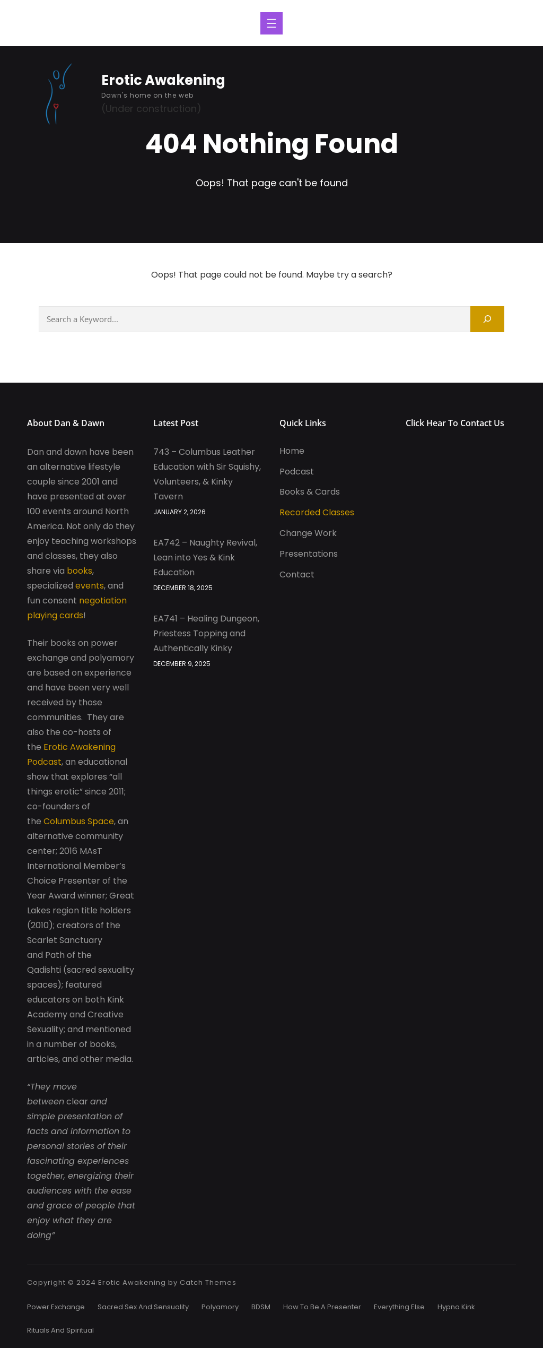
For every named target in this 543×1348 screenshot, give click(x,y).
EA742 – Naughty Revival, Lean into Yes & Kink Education (205, 557)
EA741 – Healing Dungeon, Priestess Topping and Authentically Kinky (206, 633)
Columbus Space (78, 821)
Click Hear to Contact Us (455, 423)
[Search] (487, 319)
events (89, 586)
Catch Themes (208, 1282)
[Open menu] (271, 23)
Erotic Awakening (163, 80)
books (79, 571)
